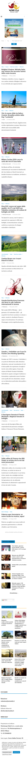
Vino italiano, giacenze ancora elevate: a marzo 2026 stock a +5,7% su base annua (19, 548)
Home (2, 40)
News (2, 110)
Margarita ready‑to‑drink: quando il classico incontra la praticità (7, 623)
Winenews (22, 66)
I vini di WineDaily (4, 254)
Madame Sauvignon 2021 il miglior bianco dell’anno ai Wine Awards (6, 680)
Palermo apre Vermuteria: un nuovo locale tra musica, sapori (12, 515)
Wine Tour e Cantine (14, 66)
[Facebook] (24, 16)
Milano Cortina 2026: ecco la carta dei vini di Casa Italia (12, 160)
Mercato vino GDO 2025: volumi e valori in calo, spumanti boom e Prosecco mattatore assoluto (19, 558)
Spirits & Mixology (4, 511)
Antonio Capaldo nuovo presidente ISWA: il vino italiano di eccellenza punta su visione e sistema (19, 576)
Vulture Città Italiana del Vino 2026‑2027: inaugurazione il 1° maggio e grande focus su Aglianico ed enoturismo (20, 624)
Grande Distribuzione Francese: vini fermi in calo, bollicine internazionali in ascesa (12, 302)
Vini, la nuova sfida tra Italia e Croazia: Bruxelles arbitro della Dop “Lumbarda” (12, 115)
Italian (4, 600)
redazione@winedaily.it (8, 701)
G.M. (4, 119)
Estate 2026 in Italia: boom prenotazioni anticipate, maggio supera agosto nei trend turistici (20, 662)
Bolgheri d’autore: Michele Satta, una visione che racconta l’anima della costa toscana (13, 71)
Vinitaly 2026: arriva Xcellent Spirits (19, 565)
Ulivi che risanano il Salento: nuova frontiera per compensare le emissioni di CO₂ (6, 644)
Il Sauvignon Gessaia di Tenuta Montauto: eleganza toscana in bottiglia (12, 416)
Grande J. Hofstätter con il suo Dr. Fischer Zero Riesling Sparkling (13, 352)
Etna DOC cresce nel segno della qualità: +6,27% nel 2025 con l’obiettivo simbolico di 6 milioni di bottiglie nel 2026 (13, 209)
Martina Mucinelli (7, 164)
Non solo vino (16, 410)
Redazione (5, 75)
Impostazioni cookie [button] (7, 752)
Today (2, 66)
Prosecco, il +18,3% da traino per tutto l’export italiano (20, 642)
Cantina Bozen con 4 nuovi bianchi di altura (11, 259)
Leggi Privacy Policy (7, 754)
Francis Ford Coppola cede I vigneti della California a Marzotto (6, 661)
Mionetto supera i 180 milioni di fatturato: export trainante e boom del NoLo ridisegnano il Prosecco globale (18, 586)
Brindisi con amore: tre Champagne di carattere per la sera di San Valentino (20, 680)
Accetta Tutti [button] (16, 752)
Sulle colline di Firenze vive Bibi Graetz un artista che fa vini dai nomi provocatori (13, 460)
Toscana (7, 66)
